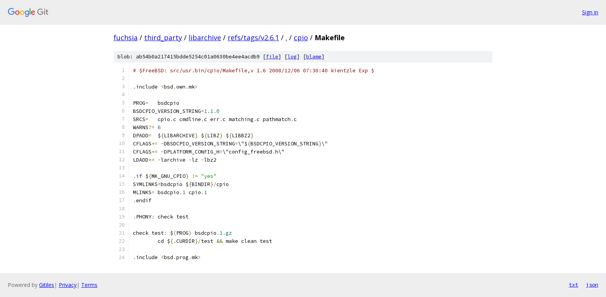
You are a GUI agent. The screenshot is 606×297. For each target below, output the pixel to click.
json (592, 284)
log (292, 56)
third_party (163, 37)
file (272, 56)
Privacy (68, 284)
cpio (301, 37)
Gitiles (46, 284)
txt (573, 284)
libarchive (205, 37)
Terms (89, 284)
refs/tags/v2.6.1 (253, 37)
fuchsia (126, 37)
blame (314, 56)
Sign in (590, 12)
